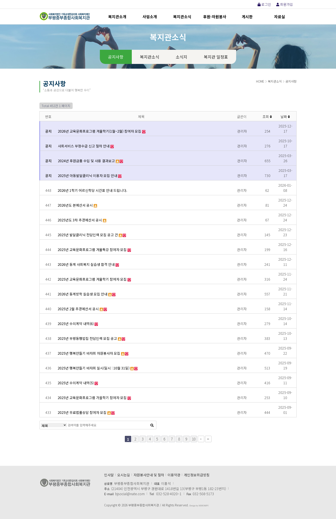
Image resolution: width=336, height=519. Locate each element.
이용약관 (174, 474)
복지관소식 (182, 16)
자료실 (279, 16)
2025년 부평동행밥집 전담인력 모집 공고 (88, 338)
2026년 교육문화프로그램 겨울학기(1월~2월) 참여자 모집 (100, 131)
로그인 (264, 4)
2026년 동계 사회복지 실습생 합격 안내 (87, 264)
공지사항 (115, 57)
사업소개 (149, 16)
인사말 (109, 474)
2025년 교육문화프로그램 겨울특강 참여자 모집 (93, 249)
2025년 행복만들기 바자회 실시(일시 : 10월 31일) (94, 368)
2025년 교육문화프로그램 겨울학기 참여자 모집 (93, 279)
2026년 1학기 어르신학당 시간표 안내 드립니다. (92, 190)
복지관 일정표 (216, 57)
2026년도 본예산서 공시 (76, 205)
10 (194, 439)
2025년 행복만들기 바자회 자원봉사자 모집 (89, 353)
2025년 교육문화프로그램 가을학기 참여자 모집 (93, 397)
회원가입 (284, 4)
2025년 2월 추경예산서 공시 (79, 308)
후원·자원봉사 (214, 16)
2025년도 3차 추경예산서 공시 (80, 219)
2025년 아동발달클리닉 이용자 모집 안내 (88, 175)
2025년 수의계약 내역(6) (76, 323)
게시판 (247, 16)
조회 (267, 116)
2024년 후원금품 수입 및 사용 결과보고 (87, 160)
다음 (201, 439)
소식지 (181, 57)
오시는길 (123, 474)
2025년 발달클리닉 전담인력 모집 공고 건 (88, 234)
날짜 (285, 116)
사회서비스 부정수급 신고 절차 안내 (84, 145)
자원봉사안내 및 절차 (149, 474)
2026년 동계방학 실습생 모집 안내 (83, 294)
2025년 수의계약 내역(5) (76, 382)
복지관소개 (117, 16)
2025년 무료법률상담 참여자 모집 (82, 412)
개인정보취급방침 (197, 474)
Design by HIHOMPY (199, 505)
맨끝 (208, 439)
